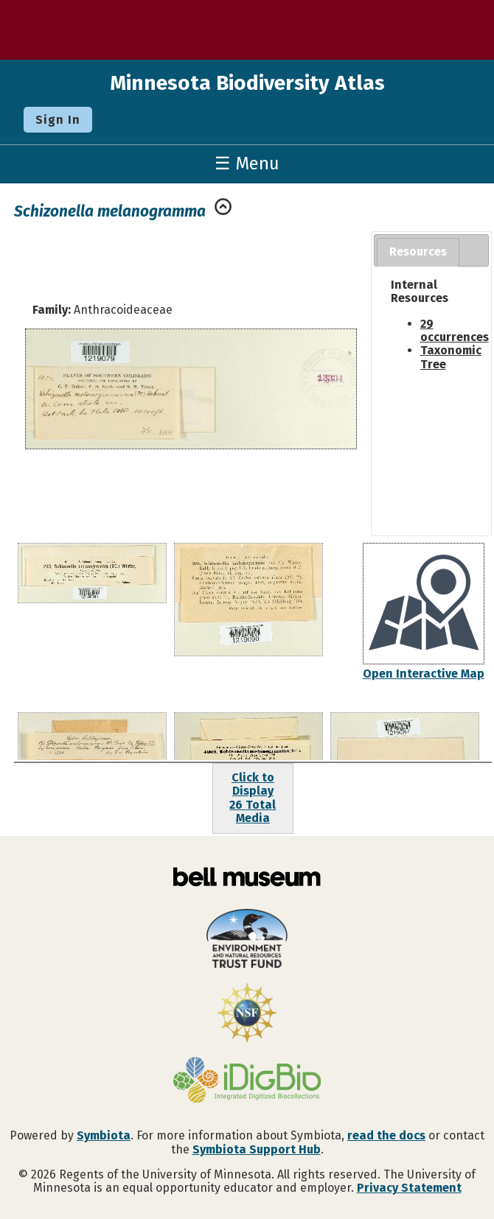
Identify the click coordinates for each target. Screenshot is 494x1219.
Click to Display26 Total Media (252, 797)
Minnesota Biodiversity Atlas (247, 83)
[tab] (418, 252)
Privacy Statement (409, 1188)
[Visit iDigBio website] (247, 1081)
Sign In (57, 120)
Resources (418, 252)
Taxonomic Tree (450, 356)
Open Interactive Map (423, 674)
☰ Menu (247, 163)
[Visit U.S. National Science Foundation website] (247, 1014)
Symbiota (104, 1135)
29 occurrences (454, 330)
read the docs (386, 1135)
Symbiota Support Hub (256, 1149)
